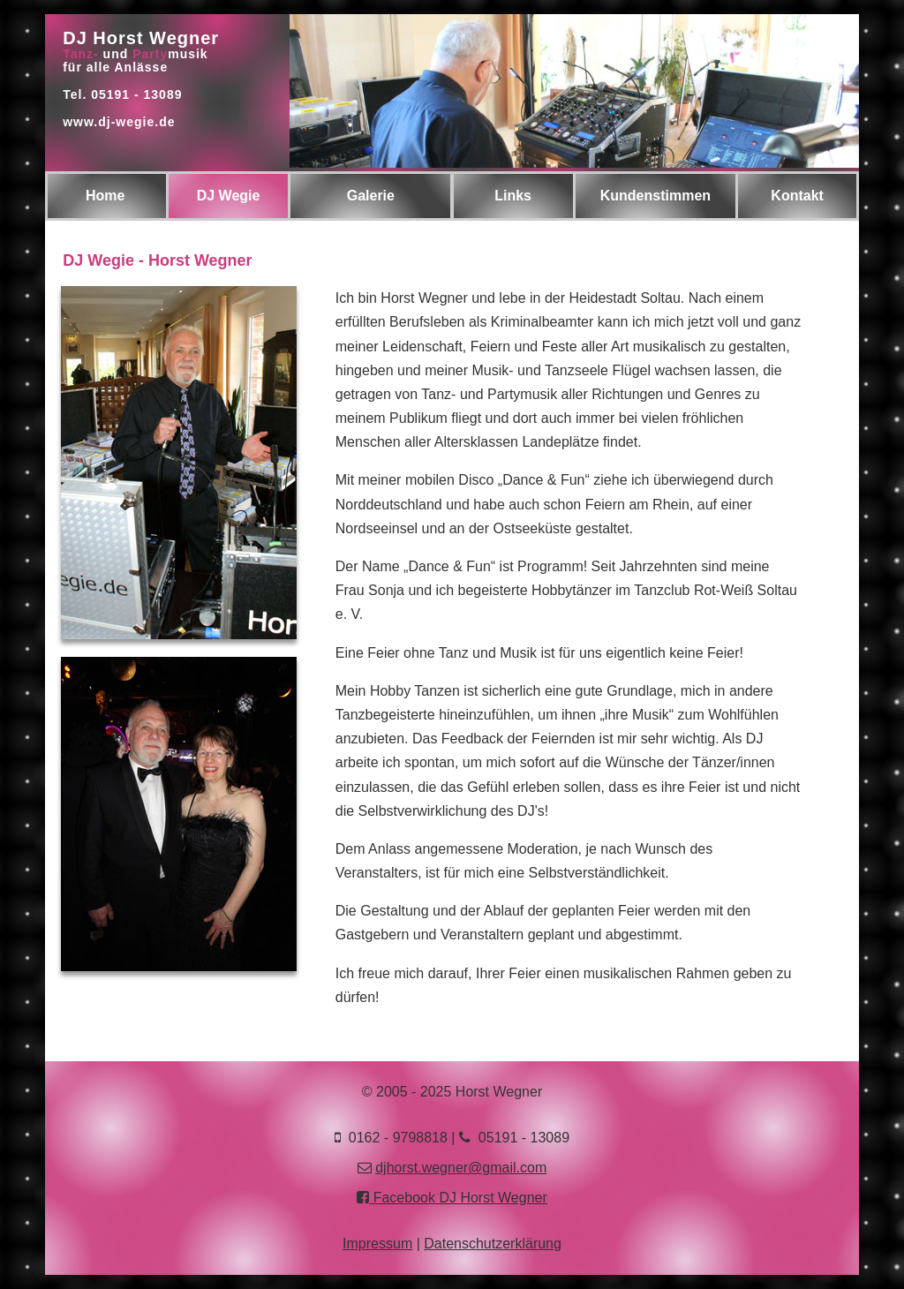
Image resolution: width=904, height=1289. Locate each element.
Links (512, 195)
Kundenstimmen (655, 195)
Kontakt (797, 195)
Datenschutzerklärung (492, 1243)
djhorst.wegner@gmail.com (460, 1167)
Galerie (371, 195)
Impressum (377, 1243)
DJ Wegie (228, 195)
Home (105, 195)
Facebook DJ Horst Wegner (452, 1197)
